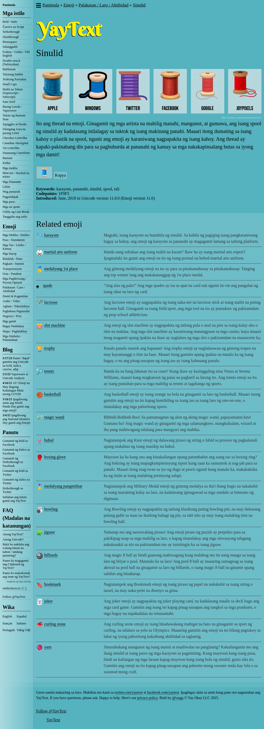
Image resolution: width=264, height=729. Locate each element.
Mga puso (9, 201)
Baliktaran (9, 69)
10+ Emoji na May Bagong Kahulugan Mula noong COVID (16, 388)
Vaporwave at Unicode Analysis (15, 376)
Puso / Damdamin (14, 240)
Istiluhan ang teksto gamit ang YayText (15, 499)
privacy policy (147, 698)
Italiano (21, 623)
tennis (49, 371)
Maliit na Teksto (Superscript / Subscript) (13, 93)
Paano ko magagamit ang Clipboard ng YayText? (16, 564)
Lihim (6, 187)
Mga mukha (10, 168)
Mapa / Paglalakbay (15, 331)
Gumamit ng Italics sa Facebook (16, 451)
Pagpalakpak (10, 197)
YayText (53, 720)
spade (47, 285)
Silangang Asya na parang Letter (14, 131)
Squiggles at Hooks (15, 124)
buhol (48, 440)
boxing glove (55, 457)
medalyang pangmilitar (63, 486)
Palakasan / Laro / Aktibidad (14, 289)
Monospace (10, 42)
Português (9, 630)
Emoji (9, 226)
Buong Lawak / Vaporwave (12, 108)
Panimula (9, 5)
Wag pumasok (11, 191)
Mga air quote (11, 207)
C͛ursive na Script (13, 27)
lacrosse (50, 302)
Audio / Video (11, 301)
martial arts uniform (60, 252)
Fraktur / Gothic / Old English (16, 53)
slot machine (54, 325)
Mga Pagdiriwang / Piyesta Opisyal (14, 280)
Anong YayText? (13, 534)
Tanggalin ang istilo (15, 216)
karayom (51, 235)
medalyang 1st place (61, 268)
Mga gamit (9, 321)
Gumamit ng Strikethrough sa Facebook (13, 462)
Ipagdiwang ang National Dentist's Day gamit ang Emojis (16, 419)
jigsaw (49, 532)
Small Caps (10, 84)
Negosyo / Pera (12, 316)
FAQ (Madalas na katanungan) (17, 518)
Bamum (7, 158)
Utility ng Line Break (16, 212)
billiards (50, 555)
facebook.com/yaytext (163, 692)
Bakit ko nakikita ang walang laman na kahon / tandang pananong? (16, 550)
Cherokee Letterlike (15, 138)
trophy (49, 348)
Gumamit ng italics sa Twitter (16, 481)
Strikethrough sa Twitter (13, 490)
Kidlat (6, 163)
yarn (47, 647)
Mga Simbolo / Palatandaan (12, 338)
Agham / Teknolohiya (16, 306)
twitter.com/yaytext (129, 692)
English (7, 616)
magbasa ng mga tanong (19, 581)
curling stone (54, 624)
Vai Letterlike (11, 148)
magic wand (54, 417)
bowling (50, 509)
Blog (8, 349)
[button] (38, 6)
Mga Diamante (12, 182)
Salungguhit (10, 47)
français (7, 623)
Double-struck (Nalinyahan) (11, 62)
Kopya (60, 175)
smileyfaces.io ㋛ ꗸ (15, 588)
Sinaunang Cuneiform (16, 153)
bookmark (52, 584)
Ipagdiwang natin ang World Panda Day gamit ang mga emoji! (16, 404)
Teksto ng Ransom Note (14, 117)
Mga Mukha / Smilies (16, 235)
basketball (52, 394)
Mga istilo (13, 13)
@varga (178, 698)
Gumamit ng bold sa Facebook (15, 442)
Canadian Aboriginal (15, 143)
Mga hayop (9, 253)
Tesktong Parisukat (14, 79)
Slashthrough (11, 37)
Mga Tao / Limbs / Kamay (14, 246)
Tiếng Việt (24, 630)
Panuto (10, 432)
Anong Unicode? (13, 539)
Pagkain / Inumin (13, 263)
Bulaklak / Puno (12, 259)
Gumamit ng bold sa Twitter (15, 472)
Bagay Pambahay (13, 326)
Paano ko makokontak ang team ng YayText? (16, 574)
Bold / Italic (10, 21)
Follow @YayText (14, 597)
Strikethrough (11, 32)
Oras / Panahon (12, 274)
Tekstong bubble (13, 74)
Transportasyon (12, 269)
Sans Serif (9, 102)
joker (48, 601)
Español (22, 616)
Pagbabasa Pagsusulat (16, 311)
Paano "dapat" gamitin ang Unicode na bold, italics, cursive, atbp (16, 363)
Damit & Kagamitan (15, 296)
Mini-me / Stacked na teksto (16, 174)
